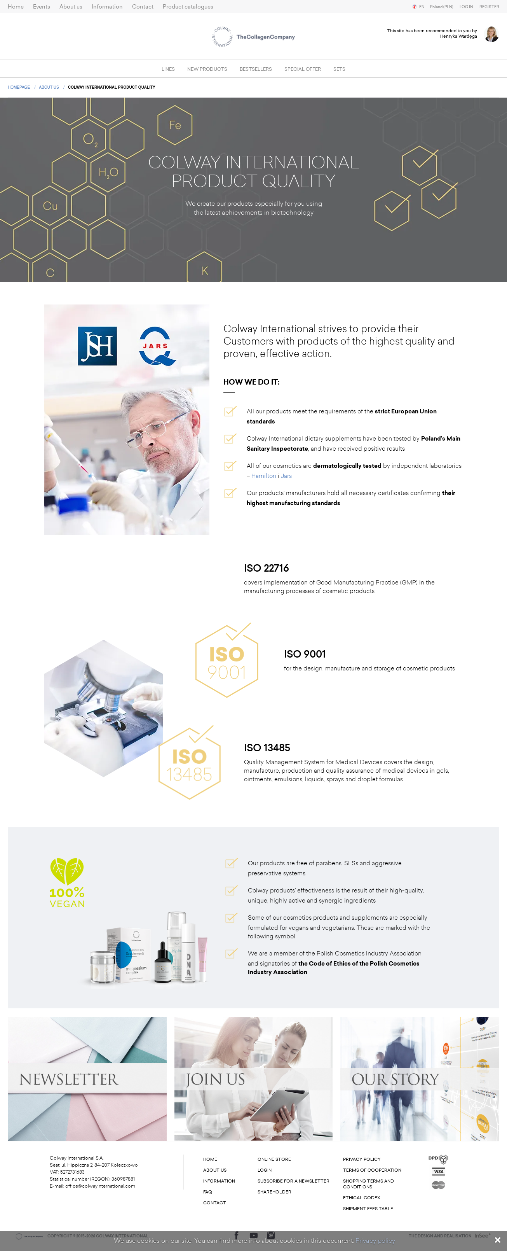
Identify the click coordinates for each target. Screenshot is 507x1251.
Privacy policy (375, 1240)
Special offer (302, 69)
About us (70, 6)
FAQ (207, 1192)
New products (207, 69)
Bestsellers (256, 69)
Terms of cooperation (372, 1170)
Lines (168, 69)
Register (489, 7)
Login (265, 1170)
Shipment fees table (368, 1208)
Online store (274, 1159)
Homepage (19, 87)
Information (107, 6)
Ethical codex (361, 1197)
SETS (339, 69)
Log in (466, 7)
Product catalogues (188, 6)
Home (16, 6)
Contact (142, 6)
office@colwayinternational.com (100, 1186)
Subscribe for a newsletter (293, 1181)
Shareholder (274, 1192)
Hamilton (263, 475)
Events (41, 6)
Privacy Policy (362, 1159)
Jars (286, 475)
